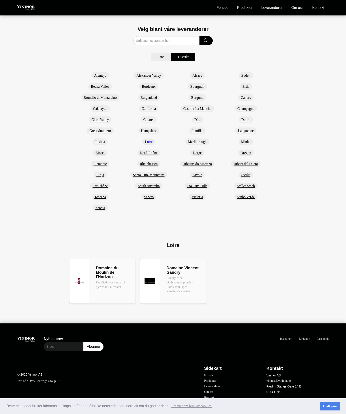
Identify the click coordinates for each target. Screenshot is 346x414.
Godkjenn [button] (330, 406)
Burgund (197, 97)
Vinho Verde (246, 197)
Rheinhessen (149, 164)
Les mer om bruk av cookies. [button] (191, 406)
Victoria (197, 197)
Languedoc (246, 131)
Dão (197, 120)
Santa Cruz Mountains (148, 175)
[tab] (161, 57)
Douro (245, 120)
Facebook (323, 338)
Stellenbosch (246, 186)
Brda (245, 86)
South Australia (149, 186)
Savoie (197, 175)
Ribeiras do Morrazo (197, 164)
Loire (149, 142)
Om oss (297, 7)
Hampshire (148, 131)
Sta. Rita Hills (197, 186)
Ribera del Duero (246, 164)
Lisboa (100, 142)
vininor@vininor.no (278, 380)
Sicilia (245, 175)
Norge (197, 153)
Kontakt (318, 7)
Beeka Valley (100, 86)
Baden (245, 75)
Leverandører (271, 7)
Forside (222, 7)
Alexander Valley (148, 75)
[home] (26, 8)
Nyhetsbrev (53, 339)
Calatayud (100, 108)
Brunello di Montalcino (100, 97)
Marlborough (197, 142)
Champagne (245, 108)
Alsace (197, 75)
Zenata (100, 208)
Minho (246, 142)
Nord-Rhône (149, 153)
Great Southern (100, 131)
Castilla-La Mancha (197, 108)
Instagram (286, 338)
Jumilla (197, 131)
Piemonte (100, 164)
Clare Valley (100, 120)
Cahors (246, 97)
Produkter (244, 7)
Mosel (100, 153)
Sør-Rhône (100, 186)
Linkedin (304, 338)
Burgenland (149, 97)
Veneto (149, 197)
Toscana (100, 197)
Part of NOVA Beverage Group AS (38, 381)
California (149, 108)
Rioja (100, 175)
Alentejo (100, 75)
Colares (148, 120)
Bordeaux (149, 86)
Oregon (246, 153)
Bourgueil (197, 86)
